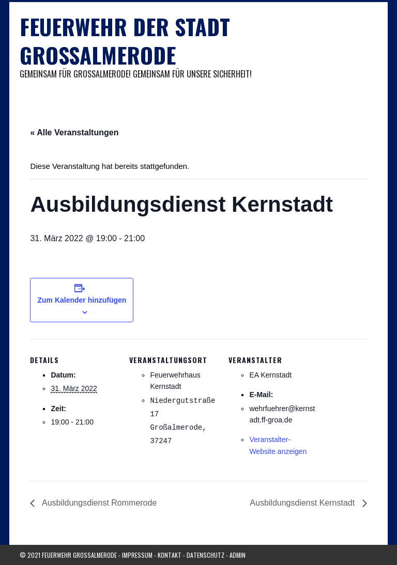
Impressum (137, 555)
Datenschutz (205, 555)
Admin (238, 555)
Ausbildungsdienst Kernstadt (303, 502)
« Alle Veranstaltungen (74, 132)
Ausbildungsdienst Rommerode (98, 502)
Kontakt (169, 555)
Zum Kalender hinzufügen (81, 300)
